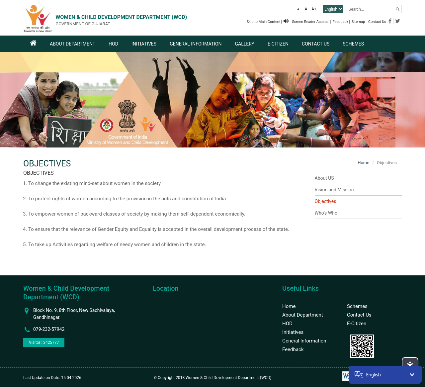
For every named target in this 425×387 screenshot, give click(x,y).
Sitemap (358, 22)
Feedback (340, 22)
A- (298, 9)
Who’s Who (326, 213)
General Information (195, 44)
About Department (72, 44)
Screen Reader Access (306, 22)
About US (324, 178)
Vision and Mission (334, 189)
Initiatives (143, 44)
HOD (113, 44)
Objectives (325, 201)
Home (363, 162)
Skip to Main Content (264, 22)
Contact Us (377, 22)
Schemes (353, 44)
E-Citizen (278, 44)
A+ (313, 9)
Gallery (244, 44)
